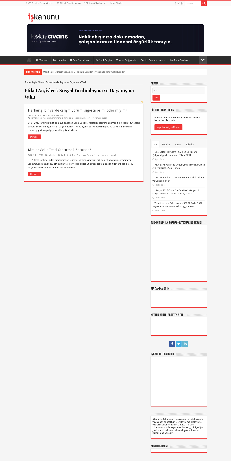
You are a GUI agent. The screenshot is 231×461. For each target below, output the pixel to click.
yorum (178, 144)
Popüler (166, 144)
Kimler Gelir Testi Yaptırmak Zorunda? (59, 150)
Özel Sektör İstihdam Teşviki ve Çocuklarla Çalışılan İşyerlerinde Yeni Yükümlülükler (84, 71)
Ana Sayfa (29, 60)
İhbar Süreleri (116, 3)
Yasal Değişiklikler (126, 60)
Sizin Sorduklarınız (81, 60)
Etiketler (190, 144)
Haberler (59, 60)
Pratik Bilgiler (104, 60)
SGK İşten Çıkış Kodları (95, 3)
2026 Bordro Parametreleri (39, 3)
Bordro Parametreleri (152, 60)
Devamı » (34, 137)
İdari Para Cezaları (178, 60)
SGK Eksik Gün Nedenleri (69, 3)
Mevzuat (42, 60)
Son (156, 144)
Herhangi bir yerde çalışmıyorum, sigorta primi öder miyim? (77, 110)
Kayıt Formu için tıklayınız (168, 127)
